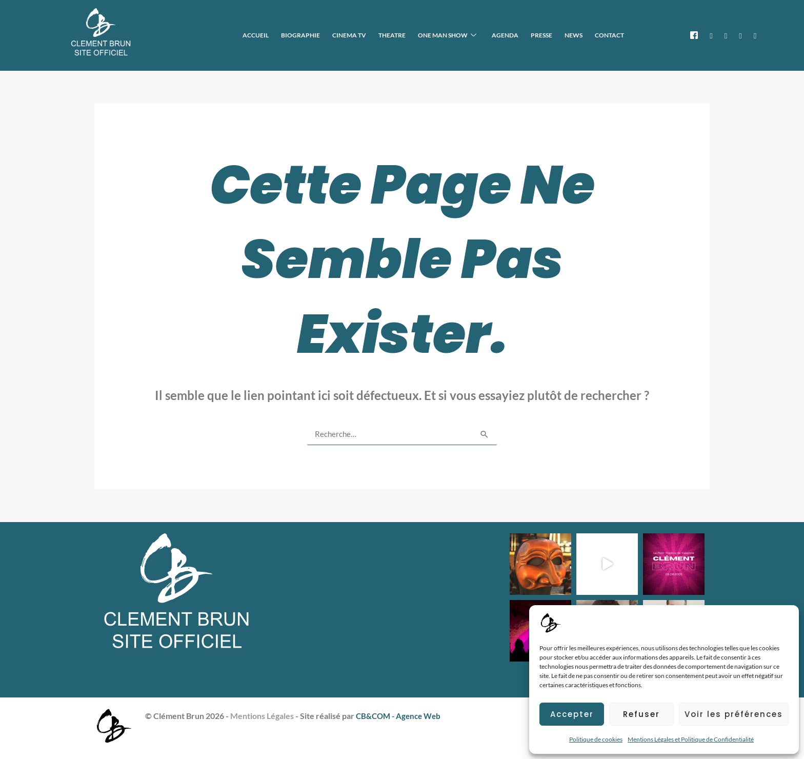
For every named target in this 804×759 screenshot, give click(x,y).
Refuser (641, 714)
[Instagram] (726, 35)
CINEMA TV (376, 34)
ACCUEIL (290, 34)
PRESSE (551, 34)
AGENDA (519, 34)
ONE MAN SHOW (465, 35)
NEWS (580, 34)
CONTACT (611, 34)
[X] (711, 35)
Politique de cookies (595, 739)
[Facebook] (694, 35)
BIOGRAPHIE (331, 34)
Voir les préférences (734, 714)
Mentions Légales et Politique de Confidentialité (691, 739)
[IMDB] (755, 35)
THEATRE (414, 34)
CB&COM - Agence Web (401, 715)
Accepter (572, 714)
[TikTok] (740, 35)
